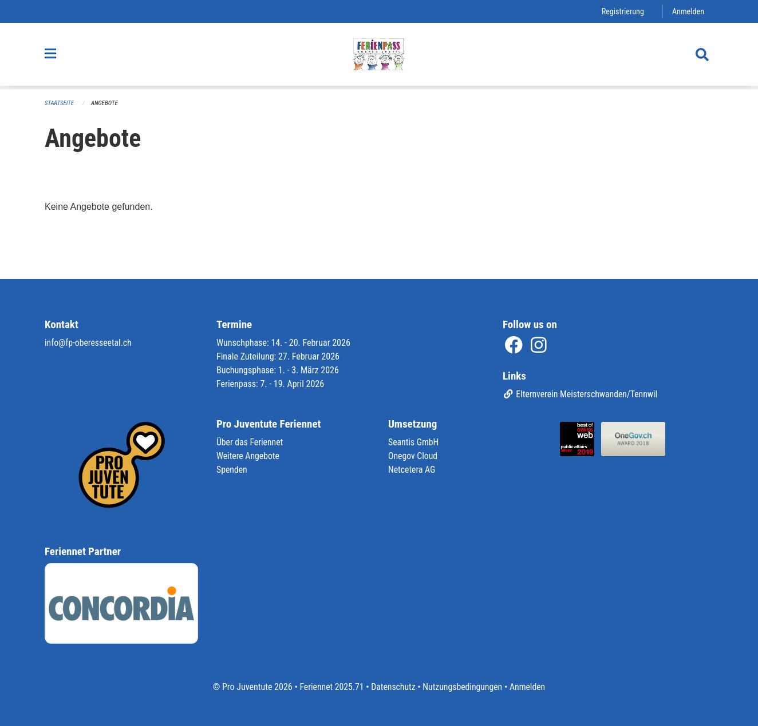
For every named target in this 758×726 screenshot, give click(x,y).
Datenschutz (393, 686)
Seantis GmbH (414, 442)
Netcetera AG (412, 469)
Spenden (232, 469)
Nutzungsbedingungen (463, 686)
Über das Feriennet (250, 442)
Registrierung (622, 11)
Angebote (105, 103)
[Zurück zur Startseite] (379, 56)
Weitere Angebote (248, 455)
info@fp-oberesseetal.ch (89, 342)
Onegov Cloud (413, 455)
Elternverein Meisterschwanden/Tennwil (581, 394)
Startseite (59, 103)
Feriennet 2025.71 (330, 686)
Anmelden (688, 11)
